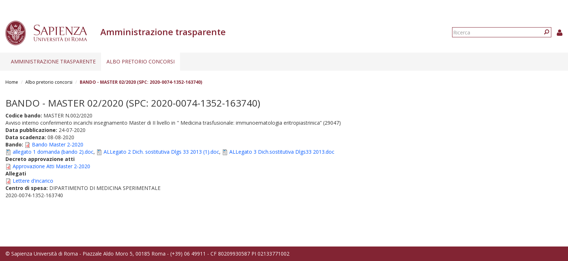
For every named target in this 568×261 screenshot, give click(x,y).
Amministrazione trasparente (53, 61)
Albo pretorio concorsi (140, 61)
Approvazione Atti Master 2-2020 (51, 166)
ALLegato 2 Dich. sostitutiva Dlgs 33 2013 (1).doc (161, 151)
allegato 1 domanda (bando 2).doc (53, 151)
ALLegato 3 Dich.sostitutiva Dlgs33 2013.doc (281, 151)
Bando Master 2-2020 (57, 144)
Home (11, 82)
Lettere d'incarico (33, 180)
